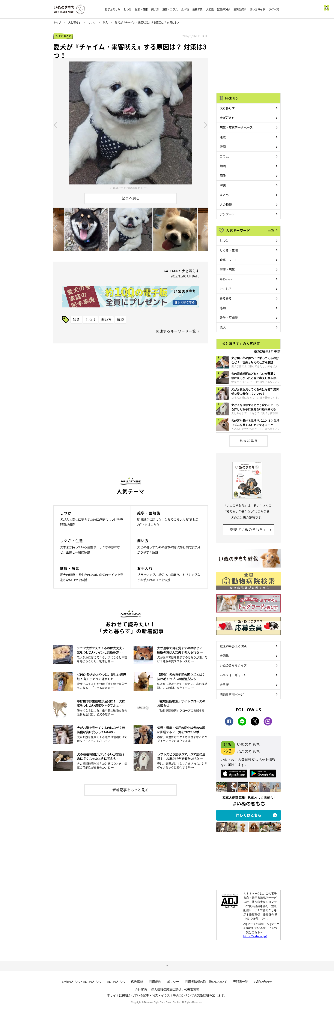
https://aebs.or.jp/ (255, 936)
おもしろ (226, 288)
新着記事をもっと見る (130, 789)
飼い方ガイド (257, 9)
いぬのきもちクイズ (233, 665)
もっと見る (248, 440)
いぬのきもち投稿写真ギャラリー (131, 188)
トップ (57, 22)
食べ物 (185, 9)
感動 (223, 308)
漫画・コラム (170, 9)
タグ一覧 (274, 9)
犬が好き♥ (226, 117)
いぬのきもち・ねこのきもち (81, 981)
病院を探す (239, 9)
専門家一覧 (240, 981)
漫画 (223, 146)
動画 (223, 166)
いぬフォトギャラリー (235, 675)
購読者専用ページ (232, 694)
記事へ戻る (131, 198)
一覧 (271, 230)
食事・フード (229, 260)
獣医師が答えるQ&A (233, 646)
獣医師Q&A (223, 9)
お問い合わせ (263, 981)
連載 (223, 137)
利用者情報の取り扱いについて (206, 981)
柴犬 (223, 327)
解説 (120, 319)
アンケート (227, 214)
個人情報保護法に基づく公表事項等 (175, 989)
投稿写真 (197, 9)
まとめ (224, 195)
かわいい (226, 279)
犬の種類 (226, 204)
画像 (223, 175)
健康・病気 (227, 269)
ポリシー (173, 981)
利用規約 (155, 981)
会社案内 (141, 989)
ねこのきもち (116, 981)
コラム (224, 156)
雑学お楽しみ (112, 9)
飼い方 (155, 9)
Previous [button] (55, 124)
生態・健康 (141, 9)
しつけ (127, 9)
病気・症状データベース (236, 127)
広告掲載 (137, 981)
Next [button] (206, 124)
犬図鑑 (210, 9)
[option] (130, 124)
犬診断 (224, 684)
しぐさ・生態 (229, 250)
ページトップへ (167, 966)
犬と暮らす (74, 22)
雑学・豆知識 (229, 317)
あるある (226, 298)
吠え (105, 22)
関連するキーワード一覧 (176, 331)
